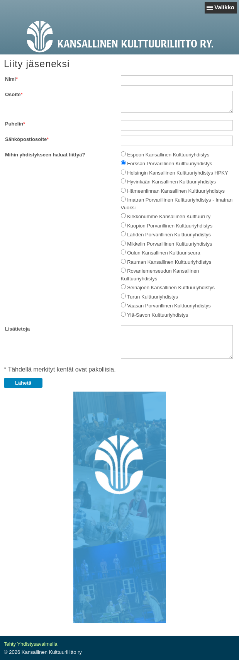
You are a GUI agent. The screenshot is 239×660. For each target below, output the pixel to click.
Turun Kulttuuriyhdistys (152, 297)
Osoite (12, 94)
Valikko (224, 7)
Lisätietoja (17, 329)
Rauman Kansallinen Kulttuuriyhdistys (169, 262)
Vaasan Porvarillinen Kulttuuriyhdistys (169, 306)
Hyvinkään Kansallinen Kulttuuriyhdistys (171, 182)
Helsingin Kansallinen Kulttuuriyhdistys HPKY (177, 173)
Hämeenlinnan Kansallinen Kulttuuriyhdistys (176, 191)
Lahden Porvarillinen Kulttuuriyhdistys (169, 235)
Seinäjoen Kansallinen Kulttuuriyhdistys (171, 287)
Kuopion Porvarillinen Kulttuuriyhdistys (169, 226)
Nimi (10, 79)
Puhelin (14, 124)
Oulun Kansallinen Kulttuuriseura (163, 253)
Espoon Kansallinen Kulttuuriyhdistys (168, 155)
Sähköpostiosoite (26, 139)
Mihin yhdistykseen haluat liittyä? (45, 155)
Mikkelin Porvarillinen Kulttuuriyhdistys (169, 244)
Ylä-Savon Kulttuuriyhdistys (157, 315)
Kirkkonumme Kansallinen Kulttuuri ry (168, 216)
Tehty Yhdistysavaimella (31, 644)
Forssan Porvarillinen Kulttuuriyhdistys (169, 163)
